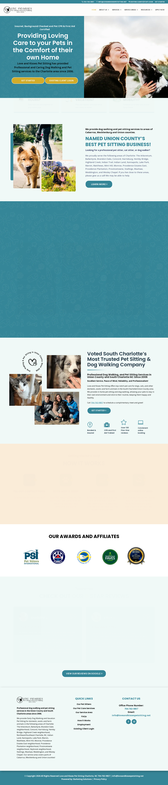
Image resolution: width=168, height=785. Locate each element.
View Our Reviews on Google (83, 673)
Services (115, 10)
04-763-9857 (104, 776)
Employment (84, 724)
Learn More (98, 184)
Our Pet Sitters (84, 704)
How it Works (83, 720)
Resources (145, 10)
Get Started (160, 2)
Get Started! (98, 410)
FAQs (84, 716)
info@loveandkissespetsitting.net (111, 2)
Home (94, 10)
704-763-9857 (88, 2)
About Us (103, 10)
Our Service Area (84, 712)
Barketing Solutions (82, 779)
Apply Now (159, 10)
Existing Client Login (61, 80)
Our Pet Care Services (84, 708)
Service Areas (130, 10)
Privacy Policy (100, 779)
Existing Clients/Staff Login (141, 2)
